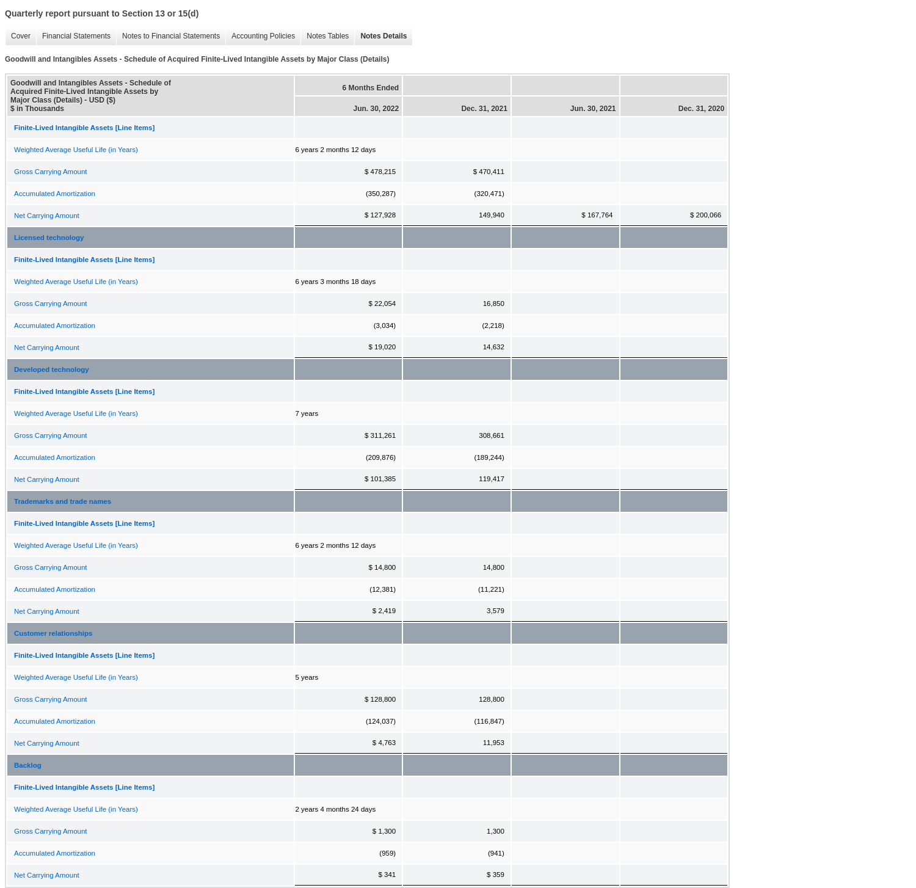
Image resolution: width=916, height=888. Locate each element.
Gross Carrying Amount (50, 171)
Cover (18, 36)
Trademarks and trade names (62, 501)
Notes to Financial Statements (168, 36)
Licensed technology (49, 237)
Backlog (28, 765)
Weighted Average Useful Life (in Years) (76, 149)
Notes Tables (324, 36)
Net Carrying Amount (46, 215)
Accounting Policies (260, 36)
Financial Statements (73, 36)
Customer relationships (53, 633)
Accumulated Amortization (54, 193)
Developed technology (51, 369)
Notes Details (380, 36)
